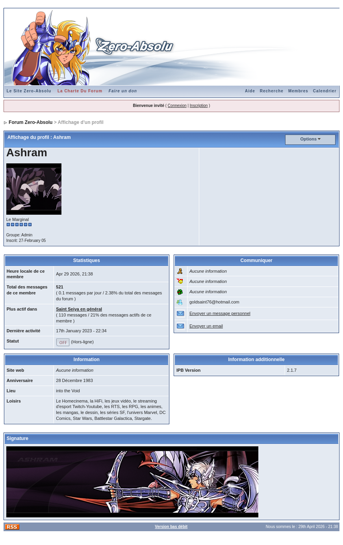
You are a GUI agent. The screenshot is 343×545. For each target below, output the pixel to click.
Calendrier (324, 91)
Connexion (177, 105)
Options (308, 139)
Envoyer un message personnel (219, 313)
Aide (250, 91)
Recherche (272, 91)
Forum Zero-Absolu (30, 122)
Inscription (199, 105)
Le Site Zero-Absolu (29, 91)
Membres (298, 91)
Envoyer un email (206, 326)
